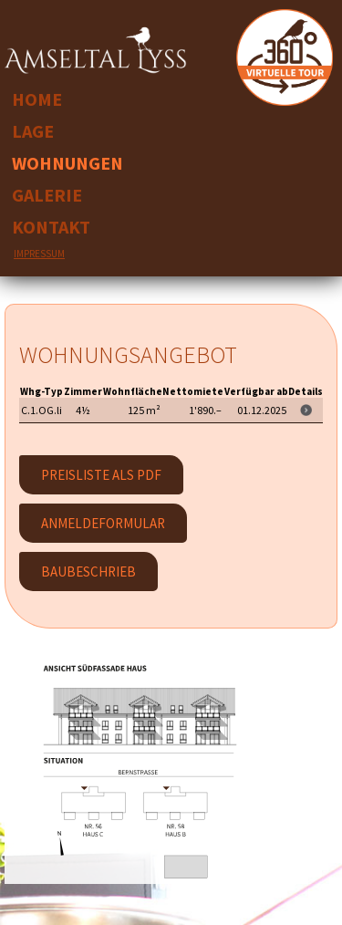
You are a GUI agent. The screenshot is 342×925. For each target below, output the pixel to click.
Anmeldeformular (103, 523)
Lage (33, 131)
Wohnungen (67, 162)
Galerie (47, 194)
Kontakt (51, 226)
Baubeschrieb (88, 571)
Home (37, 99)
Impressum (39, 253)
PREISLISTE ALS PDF (101, 474)
